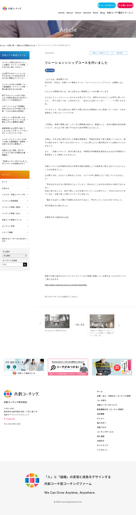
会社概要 (100, 414)
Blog (101, 15)
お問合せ (100, 440)
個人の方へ (101, 423)
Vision (77, 15)
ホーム (2, 45)
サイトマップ (102, 445)
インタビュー (102, 449)
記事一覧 (10, 45)
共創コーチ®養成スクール (118, 15)
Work (94, 15)
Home (60, 15)
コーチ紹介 (101, 400)
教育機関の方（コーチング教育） (111, 409)
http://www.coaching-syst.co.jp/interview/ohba (66, 285)
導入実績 (100, 436)
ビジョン (100, 418)
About (68, 15)
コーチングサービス (105, 431)
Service (86, 15)
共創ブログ (101, 427)
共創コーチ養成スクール (26, 45)
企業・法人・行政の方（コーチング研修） (114, 396)
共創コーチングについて (107, 405)
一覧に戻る (84, 323)
